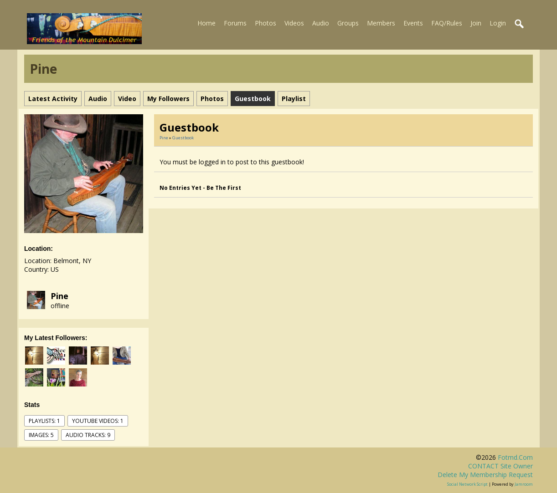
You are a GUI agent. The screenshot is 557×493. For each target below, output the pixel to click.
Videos (294, 23)
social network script (467, 484)
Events (413, 23)
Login (498, 23)
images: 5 (41, 435)
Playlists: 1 (44, 421)
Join (475, 23)
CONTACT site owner (500, 466)
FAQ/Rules (446, 23)
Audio (320, 23)
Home (206, 23)
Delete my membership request (485, 474)
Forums (235, 23)
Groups (348, 23)
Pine (59, 295)
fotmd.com (515, 457)
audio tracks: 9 (88, 435)
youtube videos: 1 (98, 421)
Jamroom (524, 484)
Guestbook (183, 138)
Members (381, 23)
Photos (265, 23)
